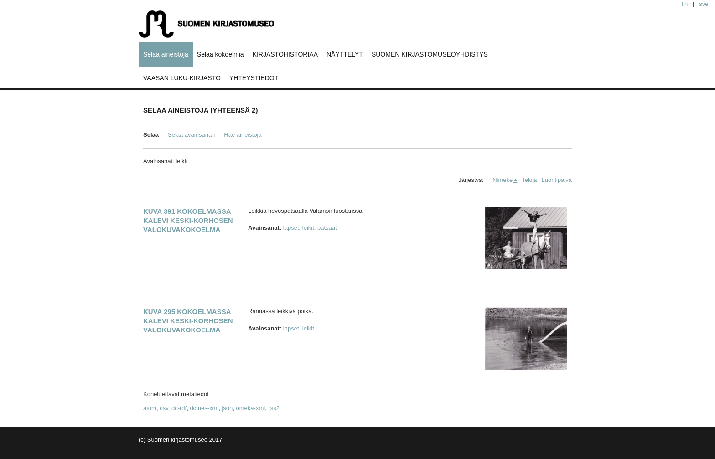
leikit (308, 227)
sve (703, 3)
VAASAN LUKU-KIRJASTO (182, 78)
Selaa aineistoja (165, 54)
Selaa (151, 134)
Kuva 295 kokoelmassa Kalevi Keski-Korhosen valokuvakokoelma (188, 321)
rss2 (274, 408)
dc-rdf (179, 408)
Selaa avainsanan (191, 134)
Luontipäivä (557, 179)
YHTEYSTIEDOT (253, 78)
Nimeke (502, 179)
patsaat (327, 227)
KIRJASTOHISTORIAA (285, 54)
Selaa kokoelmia (220, 54)
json (227, 408)
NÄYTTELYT (344, 54)
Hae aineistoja (242, 134)
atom (149, 408)
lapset (291, 227)
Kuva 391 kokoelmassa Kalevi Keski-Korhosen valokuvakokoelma (188, 220)
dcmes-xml (204, 408)
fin (685, 3)
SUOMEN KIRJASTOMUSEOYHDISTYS (430, 54)
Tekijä (529, 179)
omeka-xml (250, 408)
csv (164, 408)
